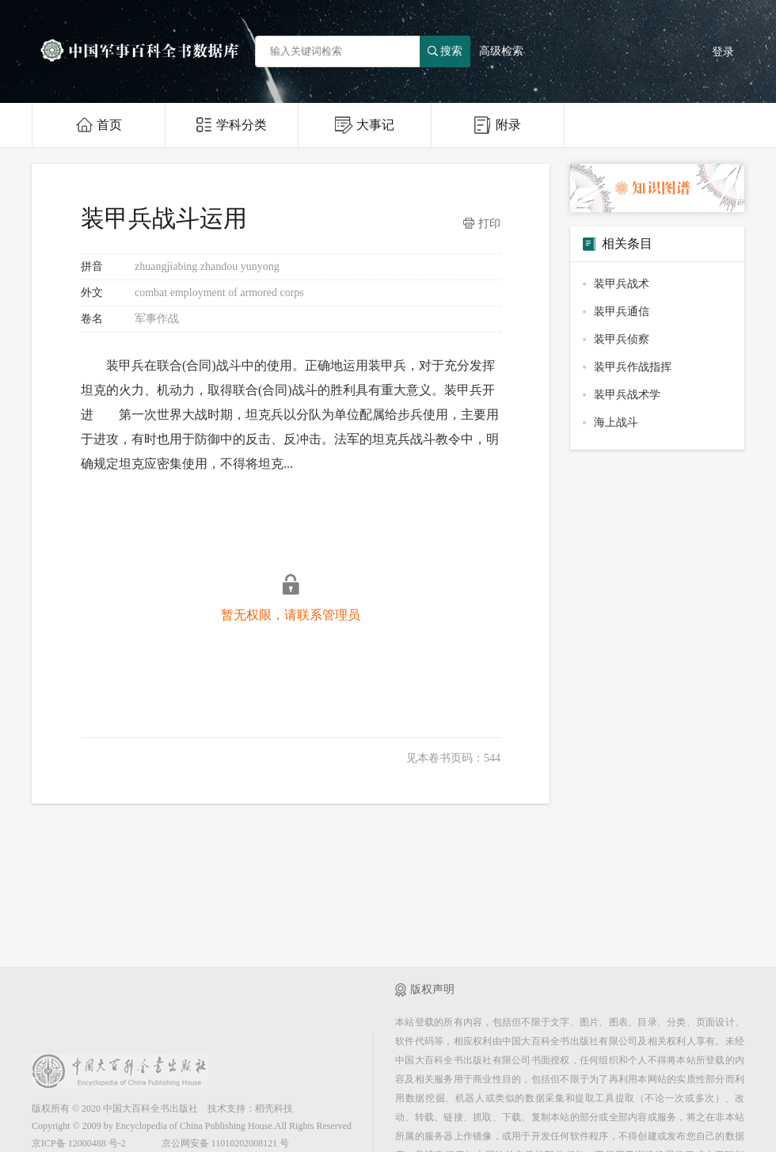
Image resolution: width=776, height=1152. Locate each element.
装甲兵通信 (621, 311)
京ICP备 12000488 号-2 (79, 1143)
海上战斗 (616, 422)
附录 (497, 125)
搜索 (445, 51)
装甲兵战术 (621, 284)
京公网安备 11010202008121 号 (226, 1143)
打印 (481, 224)
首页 (99, 124)
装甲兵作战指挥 (632, 367)
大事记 (364, 125)
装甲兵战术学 (627, 395)
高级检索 (501, 51)
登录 (723, 52)
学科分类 (231, 124)
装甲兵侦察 (621, 339)
